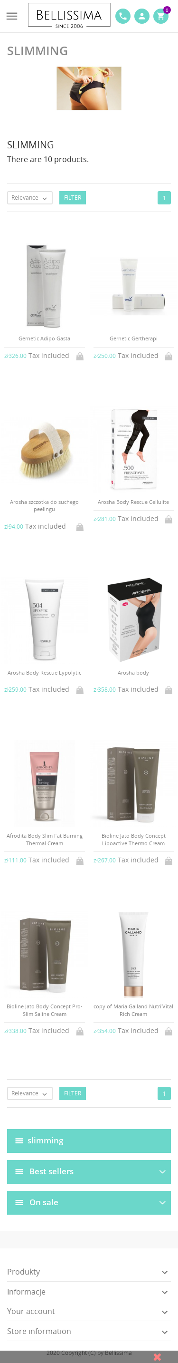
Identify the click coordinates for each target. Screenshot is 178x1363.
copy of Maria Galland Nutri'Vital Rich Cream (133, 1010)
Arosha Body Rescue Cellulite (133, 501)
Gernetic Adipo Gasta (44, 338)
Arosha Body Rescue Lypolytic (44, 672)
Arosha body (133, 672)
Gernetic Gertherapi (134, 338)
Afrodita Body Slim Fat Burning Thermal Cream (45, 839)
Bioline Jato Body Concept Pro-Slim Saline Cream (45, 1010)
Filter (72, 197)
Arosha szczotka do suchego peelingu (44, 505)
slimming (45, 1139)
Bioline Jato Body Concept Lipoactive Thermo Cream (134, 839)
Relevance (31, 198)
